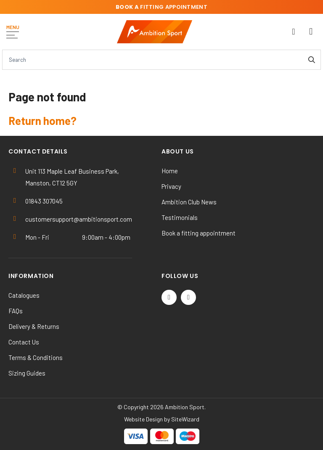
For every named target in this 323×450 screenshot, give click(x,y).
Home (170, 171)
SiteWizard (185, 419)
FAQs (15, 311)
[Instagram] (188, 297)
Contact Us (23, 342)
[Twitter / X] (169, 297)
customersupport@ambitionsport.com (78, 219)
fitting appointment (161, 7)
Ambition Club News (189, 202)
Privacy (171, 186)
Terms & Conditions (35, 357)
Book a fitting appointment (199, 233)
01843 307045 (44, 201)
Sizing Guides (26, 373)
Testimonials (180, 217)
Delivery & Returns (33, 326)
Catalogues (24, 295)
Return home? (42, 120)
